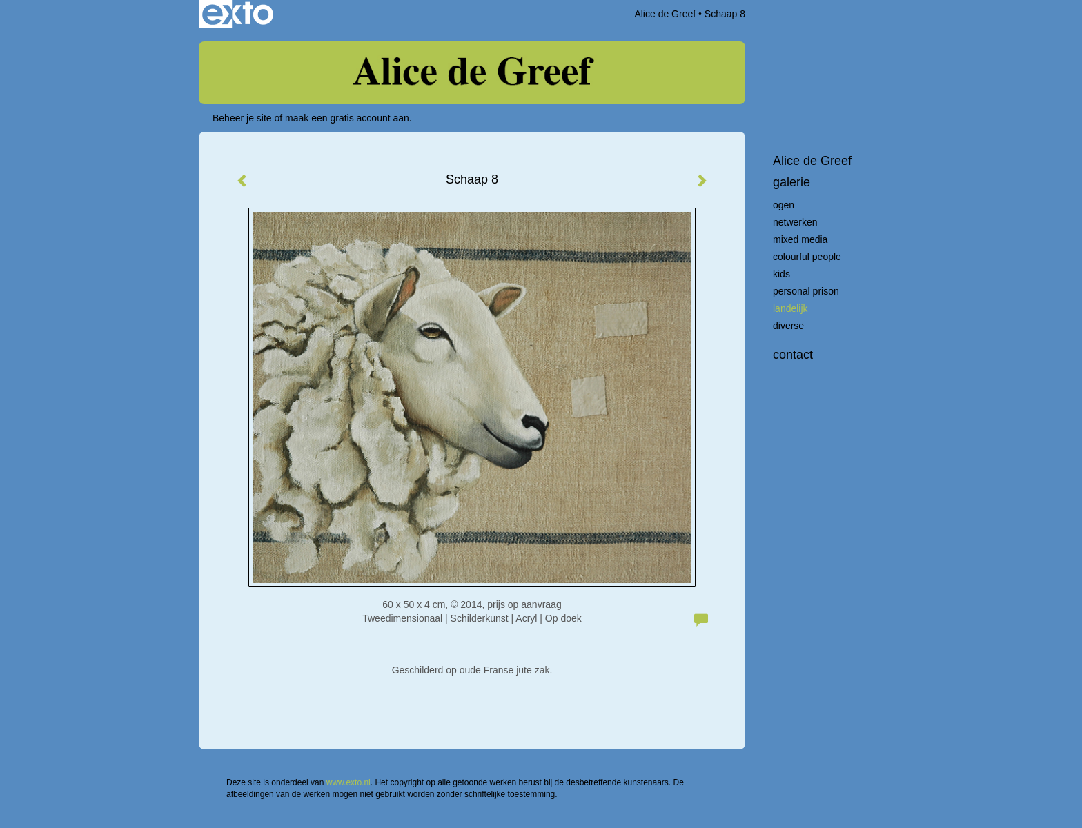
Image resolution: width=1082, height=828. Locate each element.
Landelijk (790, 308)
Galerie (791, 182)
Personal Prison (806, 291)
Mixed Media (800, 239)
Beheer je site (242, 118)
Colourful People (807, 256)
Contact (793, 355)
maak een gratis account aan (347, 118)
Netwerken (795, 222)
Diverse (788, 325)
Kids (781, 273)
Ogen (783, 204)
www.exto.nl (348, 782)
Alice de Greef (665, 13)
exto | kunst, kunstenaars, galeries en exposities (238, 14)
